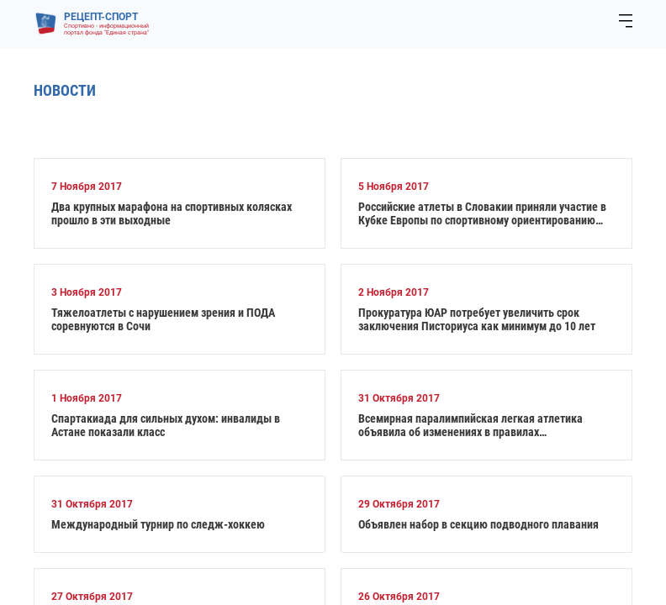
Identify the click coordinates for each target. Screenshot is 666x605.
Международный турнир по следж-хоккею (158, 524)
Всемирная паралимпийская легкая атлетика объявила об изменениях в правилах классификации (470, 425)
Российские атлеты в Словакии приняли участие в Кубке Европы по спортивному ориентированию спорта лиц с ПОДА (482, 213)
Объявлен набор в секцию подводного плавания (478, 524)
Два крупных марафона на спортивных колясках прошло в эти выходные (171, 213)
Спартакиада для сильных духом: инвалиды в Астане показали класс (165, 425)
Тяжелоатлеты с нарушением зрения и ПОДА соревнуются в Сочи (163, 319)
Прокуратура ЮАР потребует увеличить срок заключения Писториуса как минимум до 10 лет (476, 319)
